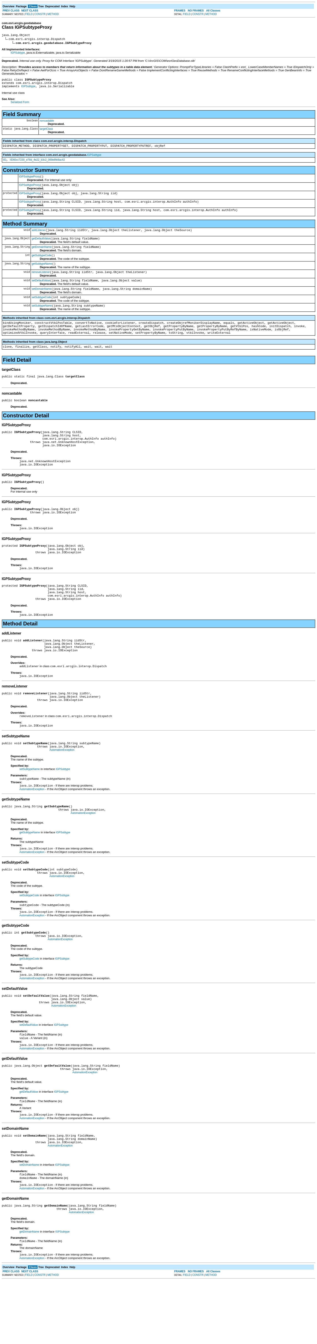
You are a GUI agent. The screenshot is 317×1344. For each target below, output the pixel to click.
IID (4, 163)
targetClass (46, 131)
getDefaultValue (41, 247)
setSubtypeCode (41, 310)
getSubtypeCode (41, 265)
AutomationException (61, 791)
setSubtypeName (42, 319)
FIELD (29, 14)
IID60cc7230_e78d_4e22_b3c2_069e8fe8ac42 (37, 163)
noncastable (46, 123)
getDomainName (41, 256)
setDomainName (41, 301)
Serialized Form (20, 104)
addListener (38, 238)
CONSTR (40, 14)
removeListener (41, 283)
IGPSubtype (18, 53)
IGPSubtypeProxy (29, 181)
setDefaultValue (41, 292)
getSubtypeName (42, 274)
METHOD (53, 14)
